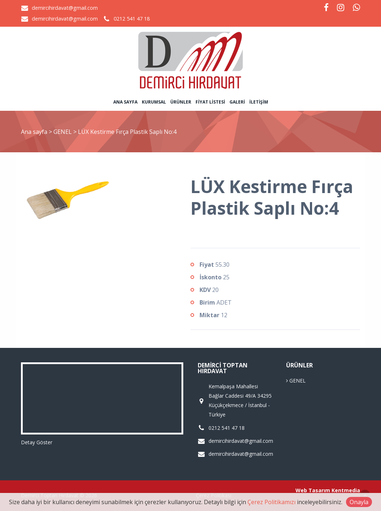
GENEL (63, 132)
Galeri (237, 102)
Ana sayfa (125, 102)
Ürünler (180, 102)
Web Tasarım (312, 490)
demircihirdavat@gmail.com (65, 7)
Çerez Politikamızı (271, 502)
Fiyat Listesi (210, 102)
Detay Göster (36, 442)
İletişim (258, 102)
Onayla (359, 502)
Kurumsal (154, 102)
